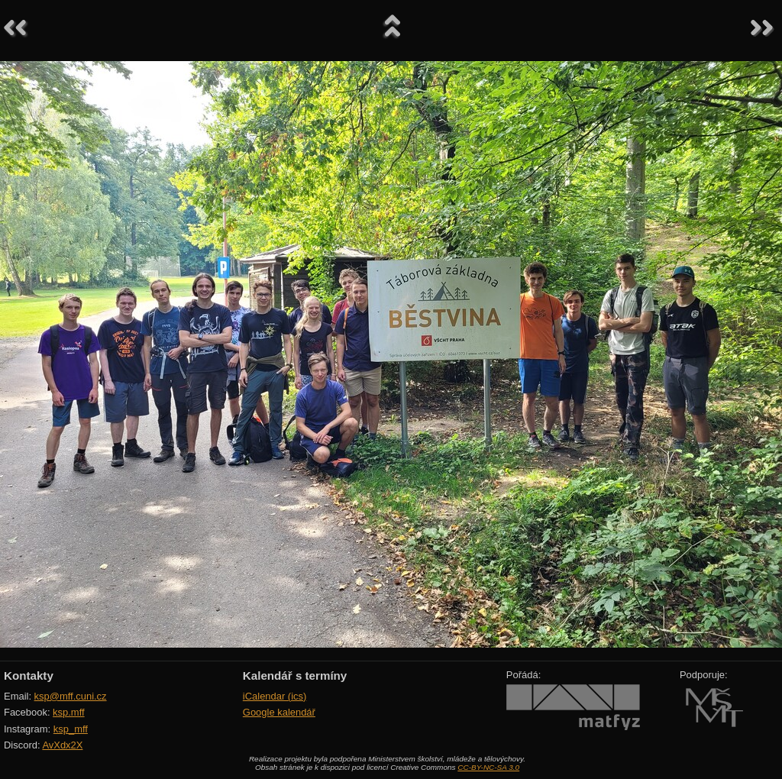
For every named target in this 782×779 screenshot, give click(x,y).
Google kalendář (279, 712)
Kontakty (28, 675)
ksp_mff (70, 729)
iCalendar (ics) (275, 696)
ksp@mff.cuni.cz (70, 696)
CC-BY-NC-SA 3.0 (488, 767)
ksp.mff (69, 712)
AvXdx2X (62, 745)
